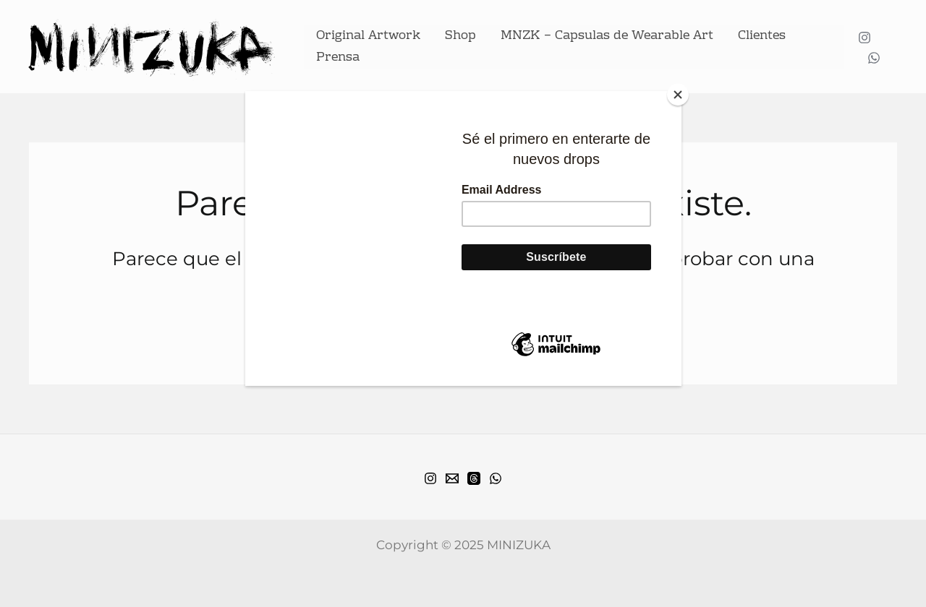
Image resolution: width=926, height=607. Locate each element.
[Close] (678, 95)
